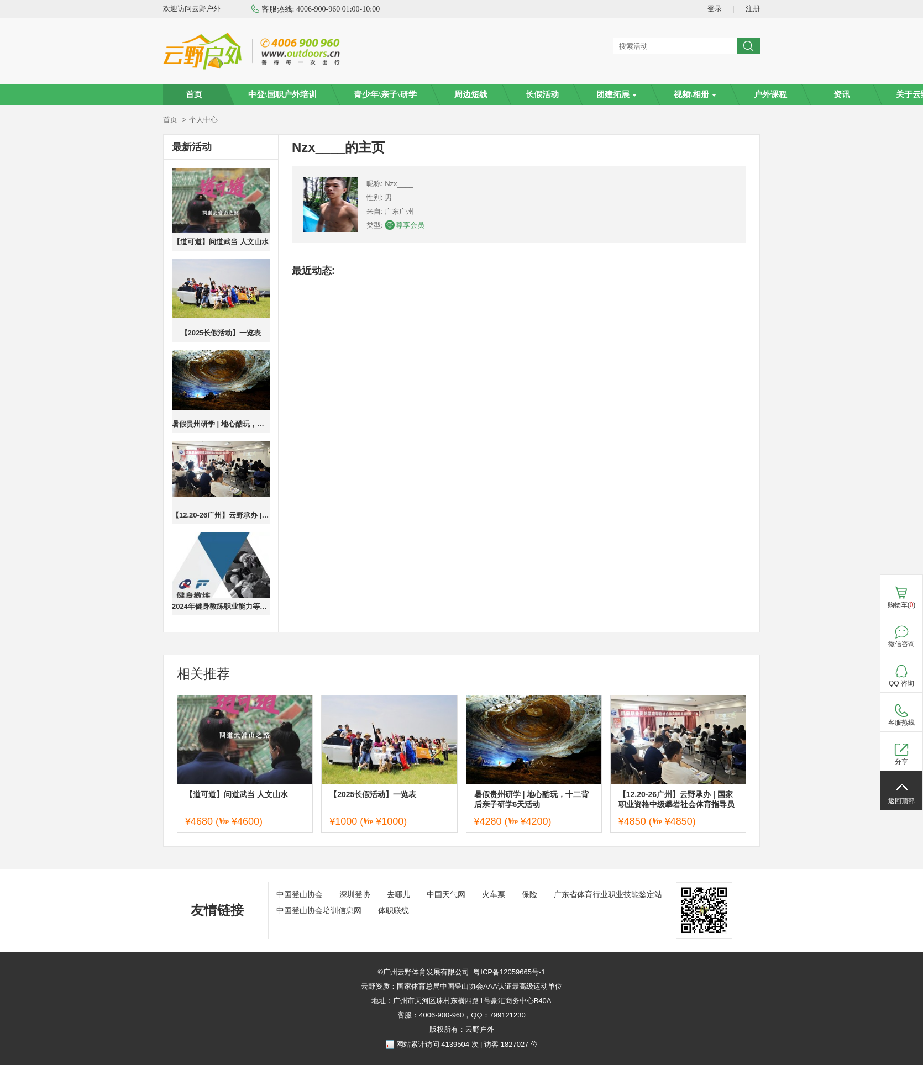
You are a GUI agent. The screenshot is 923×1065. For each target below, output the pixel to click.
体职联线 (393, 910)
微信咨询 (901, 644)
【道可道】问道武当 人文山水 (221, 242)
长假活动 (542, 94)
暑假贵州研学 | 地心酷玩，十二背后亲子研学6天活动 (221, 424)
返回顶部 (901, 801)
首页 (194, 94)
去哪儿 (398, 894)
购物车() (902, 605)
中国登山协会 (299, 894)
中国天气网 (446, 894)
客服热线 (901, 722)
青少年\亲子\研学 (385, 94)
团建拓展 (616, 94)
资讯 (841, 94)
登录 (714, 8)
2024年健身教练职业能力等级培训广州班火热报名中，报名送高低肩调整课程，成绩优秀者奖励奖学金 (221, 606)
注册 (753, 8)
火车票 (493, 894)
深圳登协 (354, 894)
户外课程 (770, 94)
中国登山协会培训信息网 (318, 910)
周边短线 (470, 94)
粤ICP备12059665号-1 (509, 972)
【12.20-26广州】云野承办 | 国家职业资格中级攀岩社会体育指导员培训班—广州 (221, 515)
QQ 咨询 (901, 683)
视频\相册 (695, 94)
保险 (529, 894)
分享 (901, 762)
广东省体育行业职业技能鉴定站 (608, 894)
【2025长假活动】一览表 (221, 333)
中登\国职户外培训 (282, 94)
